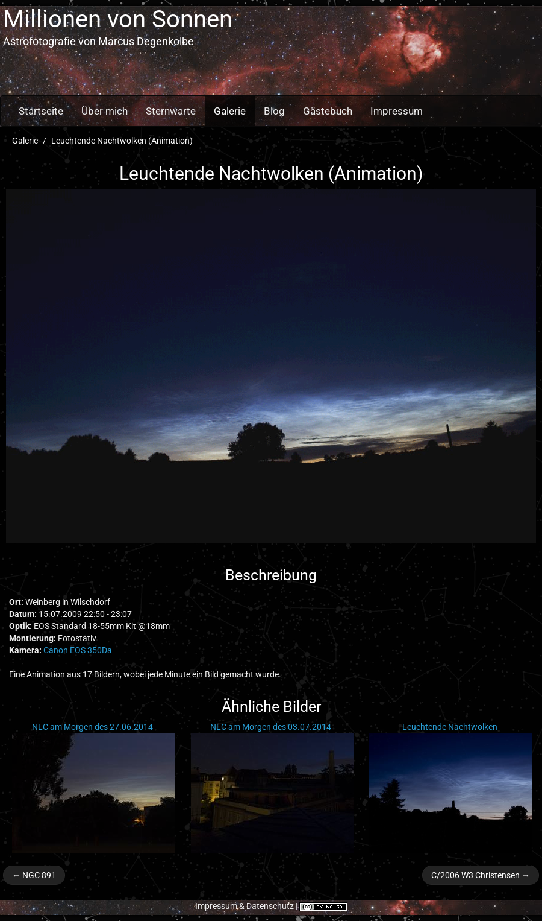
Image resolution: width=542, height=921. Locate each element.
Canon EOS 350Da (77, 650)
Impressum (396, 111)
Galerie (230, 111)
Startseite (41, 111)
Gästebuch (327, 111)
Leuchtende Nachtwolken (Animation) (122, 140)
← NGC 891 (34, 875)
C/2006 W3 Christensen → (480, 875)
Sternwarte (171, 111)
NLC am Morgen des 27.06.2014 (92, 727)
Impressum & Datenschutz (244, 906)
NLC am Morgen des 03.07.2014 (270, 727)
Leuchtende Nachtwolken (449, 727)
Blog (274, 111)
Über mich (104, 111)
